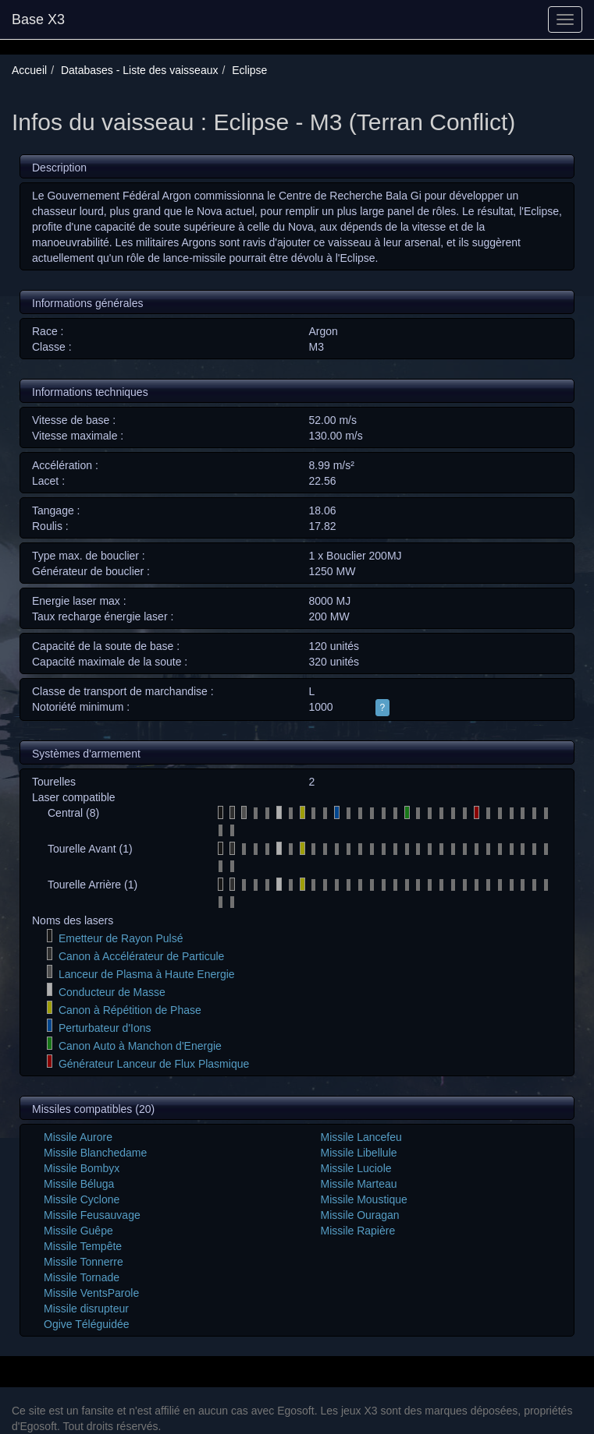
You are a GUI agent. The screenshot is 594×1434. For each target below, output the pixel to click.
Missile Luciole (356, 1168)
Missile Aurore (78, 1137)
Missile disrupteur (86, 1308)
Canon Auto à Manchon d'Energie (140, 1046)
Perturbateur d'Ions (105, 1028)
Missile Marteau (359, 1184)
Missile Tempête (83, 1246)
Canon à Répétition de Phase (130, 1010)
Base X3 (38, 19)
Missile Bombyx (81, 1168)
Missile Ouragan (360, 1215)
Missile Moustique (364, 1199)
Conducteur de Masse (112, 992)
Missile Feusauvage (92, 1215)
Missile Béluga (79, 1184)
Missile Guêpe (78, 1230)
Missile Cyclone (81, 1199)
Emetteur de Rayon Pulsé (121, 938)
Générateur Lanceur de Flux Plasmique (154, 1064)
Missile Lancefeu (361, 1137)
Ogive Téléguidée (86, 1324)
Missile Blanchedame (95, 1152)
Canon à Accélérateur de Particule (141, 956)
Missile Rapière (358, 1230)
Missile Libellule (359, 1152)
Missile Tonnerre (83, 1262)
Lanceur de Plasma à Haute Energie (147, 974)
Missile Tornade (81, 1277)
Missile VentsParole (91, 1293)
